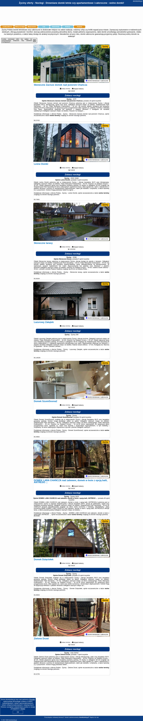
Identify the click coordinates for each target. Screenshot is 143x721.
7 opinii (79, 655)
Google (32, 699)
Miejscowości (32, 26)
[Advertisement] (71, 697)
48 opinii (107, 499)
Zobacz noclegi (73, 96)
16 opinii (81, 576)
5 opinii (79, 180)
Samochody (55, 26)
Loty (43, 26)
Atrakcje (67, 26)
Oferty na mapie (20, 26)
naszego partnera (80, 116)
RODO (22, 709)
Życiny (105, 47)
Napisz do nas (94, 717)
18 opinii (92, 101)
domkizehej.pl (137, 1)
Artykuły (79, 26)
